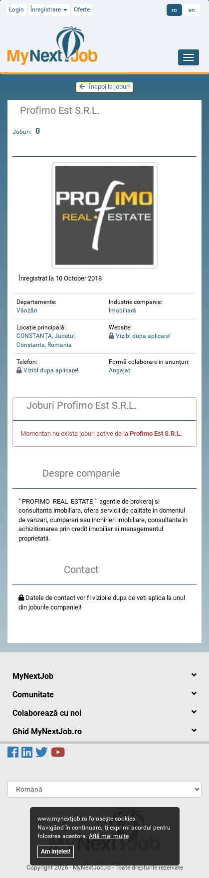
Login (16, 9)
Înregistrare (48, 9)
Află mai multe (109, 836)
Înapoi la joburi (104, 86)
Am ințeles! (55, 851)
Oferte (82, 9)
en (192, 9)
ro (174, 9)
